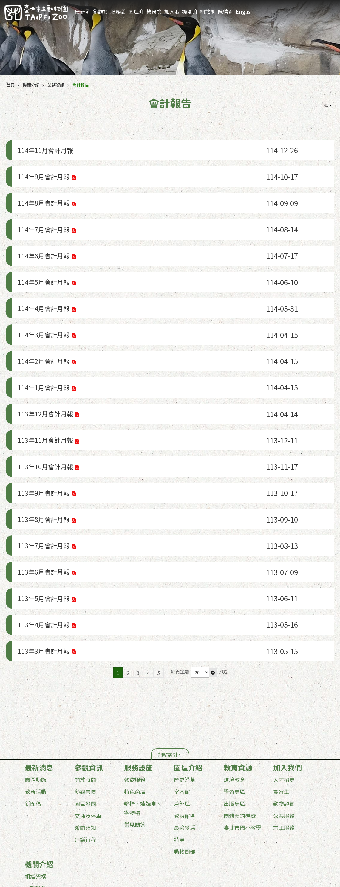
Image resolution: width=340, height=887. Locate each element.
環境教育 (234, 677)
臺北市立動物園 (36, 12)
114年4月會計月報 (43, 275)
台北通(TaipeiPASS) (136, 841)
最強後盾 (184, 724)
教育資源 (153, 11)
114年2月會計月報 (43, 317)
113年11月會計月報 (45, 381)
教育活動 (35, 689)
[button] (213, 569)
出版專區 (234, 700)
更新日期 (29, 851)
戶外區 (182, 700)
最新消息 (82, 11)
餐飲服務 (135, 677)
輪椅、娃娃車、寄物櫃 (143, 705)
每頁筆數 (180, 568)
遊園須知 (85, 724)
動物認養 (284, 700)
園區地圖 (85, 700)
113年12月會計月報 (45, 360)
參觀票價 (85, 689)
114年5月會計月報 (43, 254)
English (243, 11)
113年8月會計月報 (43, 444)
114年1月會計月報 (43, 338)
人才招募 (284, 677)
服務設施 (117, 11)
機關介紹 (189, 11)
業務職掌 (35, 785)
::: (334, 4)
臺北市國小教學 (242, 724)
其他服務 (35, 821)
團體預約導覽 (240, 712)
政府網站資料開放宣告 (42, 841)
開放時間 (85, 677)
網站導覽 (207, 11)
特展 (179, 736)
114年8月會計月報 (43, 190)
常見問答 (135, 721)
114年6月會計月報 (43, 232)
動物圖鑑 (184, 748)
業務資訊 (55, 85)
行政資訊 (35, 797)
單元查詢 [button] (328, 105)
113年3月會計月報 (43, 551)
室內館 (182, 689)
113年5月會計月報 (43, 508)
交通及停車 (88, 712)
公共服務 (284, 712)
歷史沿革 (184, 677)
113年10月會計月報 (45, 402)
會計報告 (80, 85)
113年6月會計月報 (43, 487)
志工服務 (284, 724)
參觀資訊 (99, 11)
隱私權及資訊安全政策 (90, 841)
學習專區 (234, 689)
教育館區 (184, 712)
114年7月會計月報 (43, 211)
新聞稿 (33, 700)
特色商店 (135, 689)
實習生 (281, 689)
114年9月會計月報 (43, 169)
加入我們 (171, 11)
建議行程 (85, 736)
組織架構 (35, 773)
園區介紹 (135, 11)
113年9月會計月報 (43, 423)
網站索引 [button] (167, 651)
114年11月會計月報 (45, 148)
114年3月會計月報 (43, 296)
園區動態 (35, 677)
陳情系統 (225, 11)
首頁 (10, 85)
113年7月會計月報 (43, 466)
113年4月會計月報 (43, 529)
